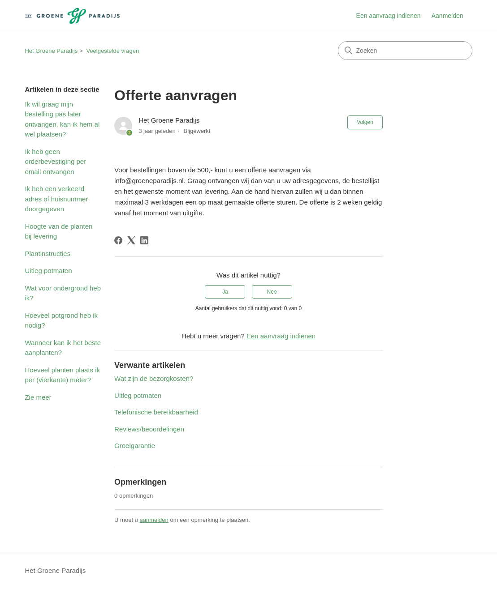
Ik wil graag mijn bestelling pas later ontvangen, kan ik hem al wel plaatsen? (62, 119)
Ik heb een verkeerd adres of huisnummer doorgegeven (56, 199)
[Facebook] (118, 240)
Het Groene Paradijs (51, 50)
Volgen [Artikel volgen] (365, 122)
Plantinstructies (47, 253)
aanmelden (153, 519)
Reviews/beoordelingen (149, 429)
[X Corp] (131, 240)
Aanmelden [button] (447, 15)
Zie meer (38, 397)
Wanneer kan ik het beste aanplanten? (63, 348)
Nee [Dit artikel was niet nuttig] (272, 292)
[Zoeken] (405, 51)
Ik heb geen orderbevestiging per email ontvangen (55, 161)
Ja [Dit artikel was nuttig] (225, 292)
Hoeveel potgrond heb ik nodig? (61, 320)
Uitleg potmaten (48, 270)
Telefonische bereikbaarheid (156, 412)
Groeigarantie (134, 445)
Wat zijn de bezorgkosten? (153, 378)
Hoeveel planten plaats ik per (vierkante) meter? (62, 375)
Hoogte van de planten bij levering (58, 231)
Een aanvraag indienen (388, 15)
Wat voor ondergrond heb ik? (63, 293)
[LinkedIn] (144, 240)
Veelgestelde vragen (112, 50)
